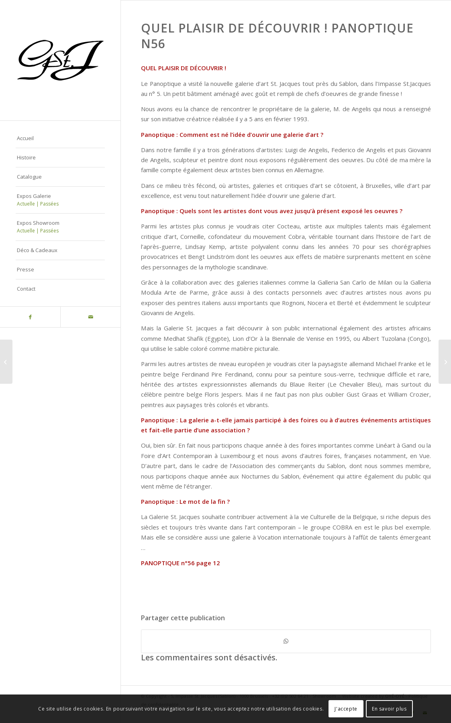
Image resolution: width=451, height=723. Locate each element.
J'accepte (346, 708)
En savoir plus (389, 708)
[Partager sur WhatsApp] (286, 641)
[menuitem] (60, 138)
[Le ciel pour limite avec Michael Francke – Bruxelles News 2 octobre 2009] (6, 362)
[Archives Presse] (445, 362)
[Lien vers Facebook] (30, 317)
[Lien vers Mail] (90, 317)
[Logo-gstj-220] (60, 60)
